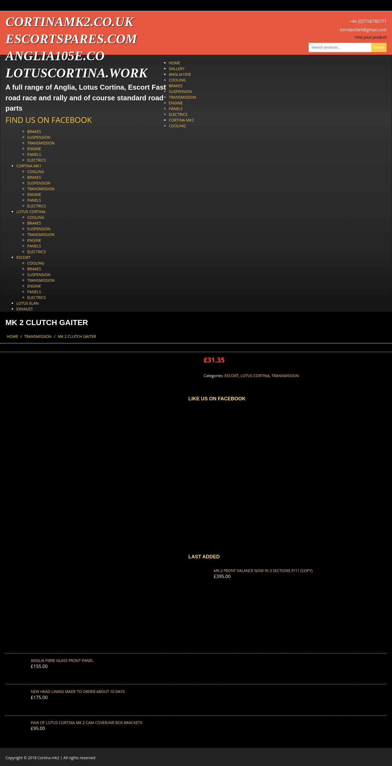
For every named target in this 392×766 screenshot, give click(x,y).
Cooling (177, 80)
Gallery (177, 68)
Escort (23, 257)
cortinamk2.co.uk (69, 21)
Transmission (182, 97)
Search (379, 47)
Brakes (176, 85)
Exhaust (24, 308)
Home (174, 62)
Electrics (178, 114)
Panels (176, 108)
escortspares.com (71, 39)
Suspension (180, 91)
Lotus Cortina (30, 211)
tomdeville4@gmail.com (363, 30)
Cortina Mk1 (28, 165)
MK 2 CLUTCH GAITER (77, 336)
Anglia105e (180, 74)
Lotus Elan (27, 303)
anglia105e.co (55, 56)
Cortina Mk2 (181, 120)
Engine (176, 102)
